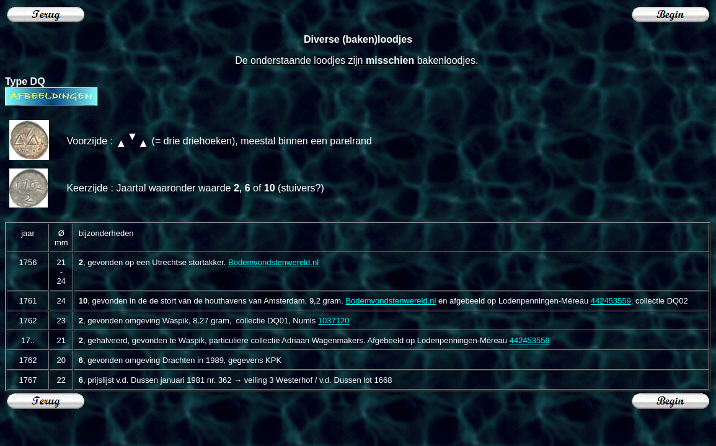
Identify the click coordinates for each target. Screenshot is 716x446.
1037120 (334, 320)
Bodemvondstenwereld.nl (273, 262)
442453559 (611, 300)
